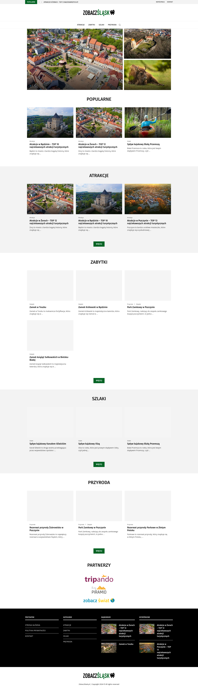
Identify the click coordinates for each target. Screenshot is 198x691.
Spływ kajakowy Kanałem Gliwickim (48, 443)
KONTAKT (29, 636)
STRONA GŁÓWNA (32, 625)
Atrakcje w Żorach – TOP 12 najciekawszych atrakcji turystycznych (97, 145)
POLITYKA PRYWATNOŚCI (35, 630)
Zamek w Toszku (38, 307)
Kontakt (170, 2)
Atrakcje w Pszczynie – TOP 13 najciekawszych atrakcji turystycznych (146, 222)
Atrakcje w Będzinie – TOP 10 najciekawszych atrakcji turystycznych (49, 145)
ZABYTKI (91, 25)
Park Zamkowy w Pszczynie (141, 307)
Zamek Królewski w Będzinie (93, 307)
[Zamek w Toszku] (147, 44)
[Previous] (39, 2)
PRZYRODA (112, 25)
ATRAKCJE (81, 25)
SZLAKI (101, 25)
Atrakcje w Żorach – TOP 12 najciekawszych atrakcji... (64, 2)
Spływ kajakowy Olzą (89, 443)
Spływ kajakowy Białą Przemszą (143, 144)
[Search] (119, 25)
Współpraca (160, 2)
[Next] (42, 2)
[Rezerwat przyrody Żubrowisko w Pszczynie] (147, 75)
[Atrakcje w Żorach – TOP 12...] (75, 59)
